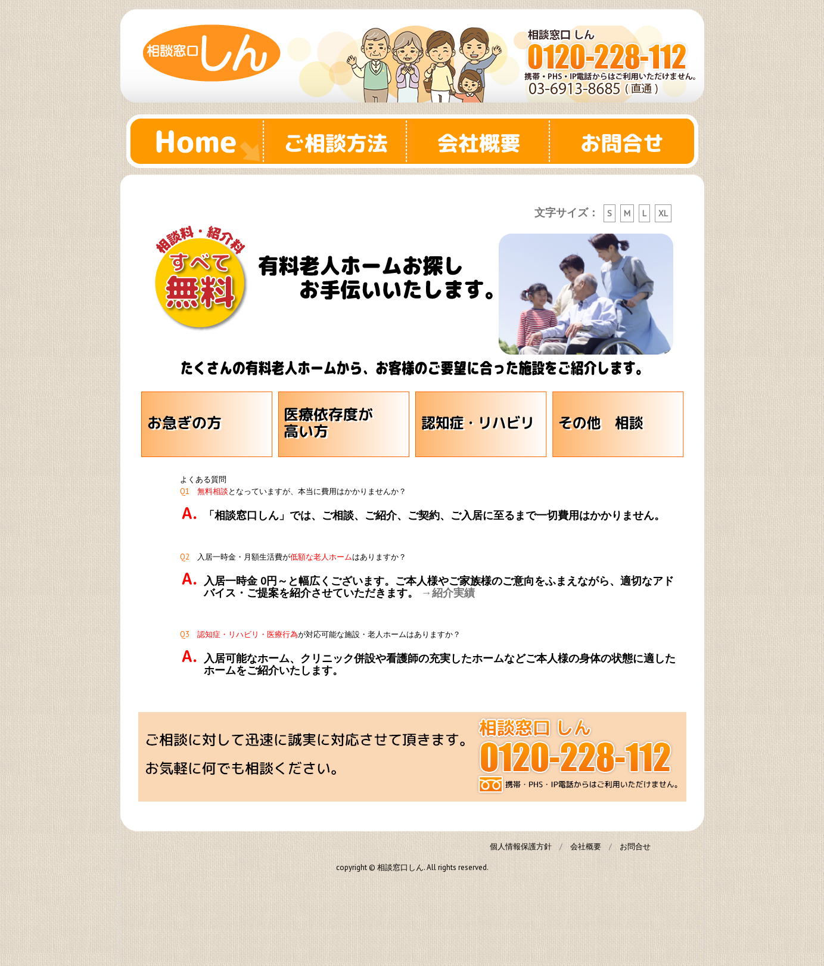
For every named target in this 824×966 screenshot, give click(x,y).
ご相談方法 (340, 141)
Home (197, 141)
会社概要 (483, 141)
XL (663, 213)
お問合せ (626, 141)
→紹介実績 (448, 593)
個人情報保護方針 (521, 846)
